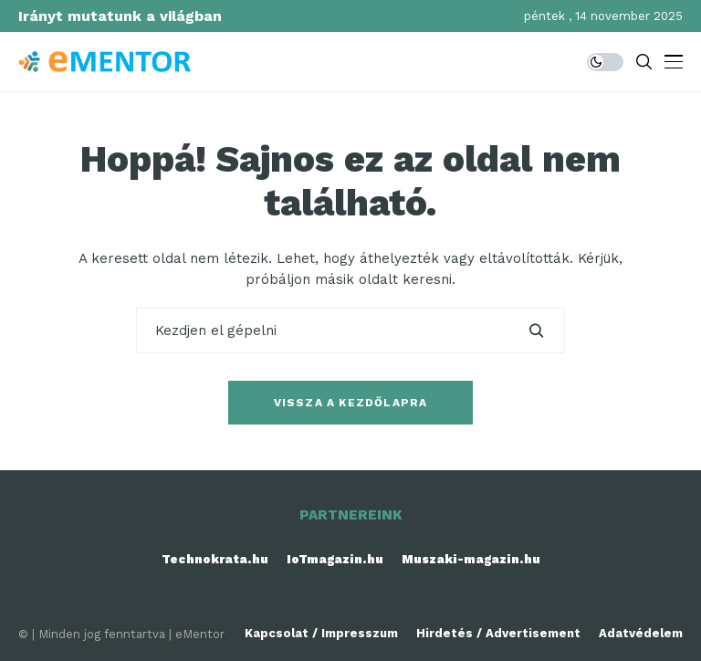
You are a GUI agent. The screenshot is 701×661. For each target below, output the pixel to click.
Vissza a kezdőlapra (351, 402)
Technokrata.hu (215, 559)
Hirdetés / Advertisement (498, 633)
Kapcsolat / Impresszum (321, 633)
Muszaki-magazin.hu (471, 559)
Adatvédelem (641, 633)
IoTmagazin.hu (335, 559)
